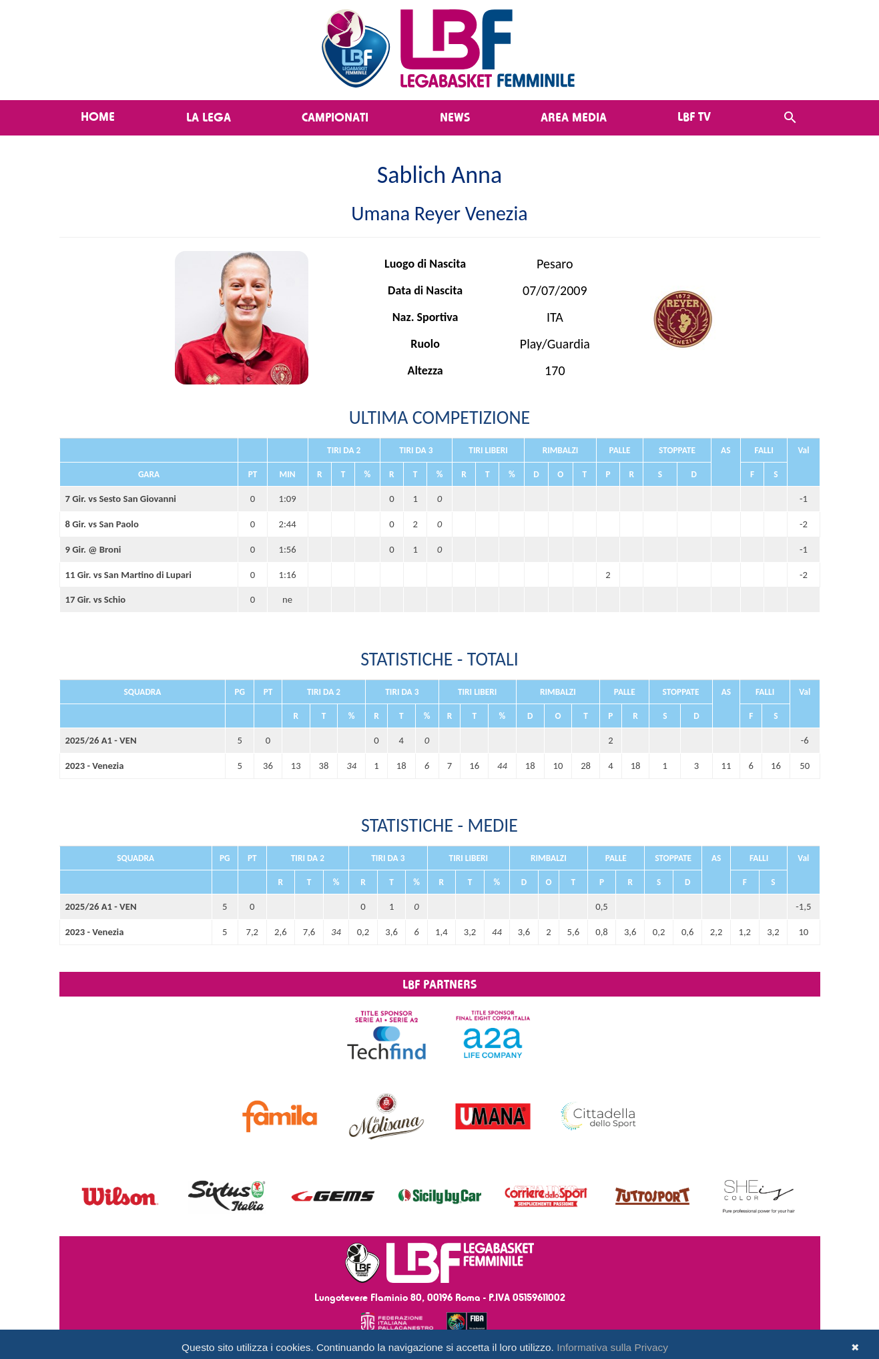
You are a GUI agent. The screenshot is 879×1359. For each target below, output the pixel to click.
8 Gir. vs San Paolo (102, 524)
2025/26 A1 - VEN (101, 740)
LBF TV (694, 116)
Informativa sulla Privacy (612, 1347)
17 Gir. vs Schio (95, 599)
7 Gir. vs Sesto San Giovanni (120, 499)
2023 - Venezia (94, 766)
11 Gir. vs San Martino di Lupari (128, 575)
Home (98, 116)
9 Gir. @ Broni (93, 549)
